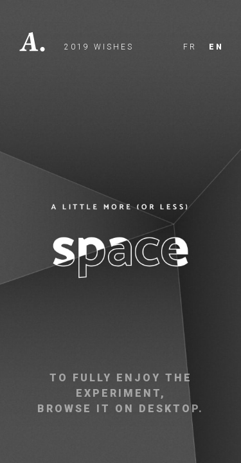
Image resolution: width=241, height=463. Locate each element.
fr (190, 46)
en (216, 46)
